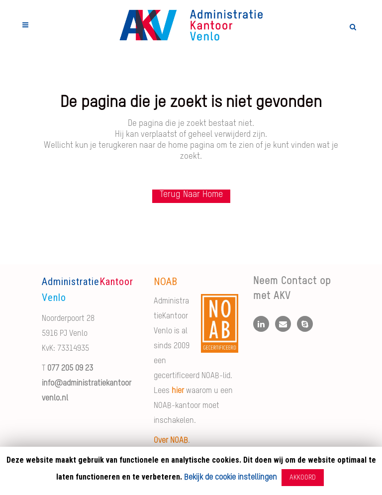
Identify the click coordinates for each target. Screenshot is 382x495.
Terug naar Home (191, 194)
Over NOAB (171, 441)
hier (178, 391)
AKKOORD (302, 477)
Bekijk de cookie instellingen (230, 478)
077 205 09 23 (70, 369)
